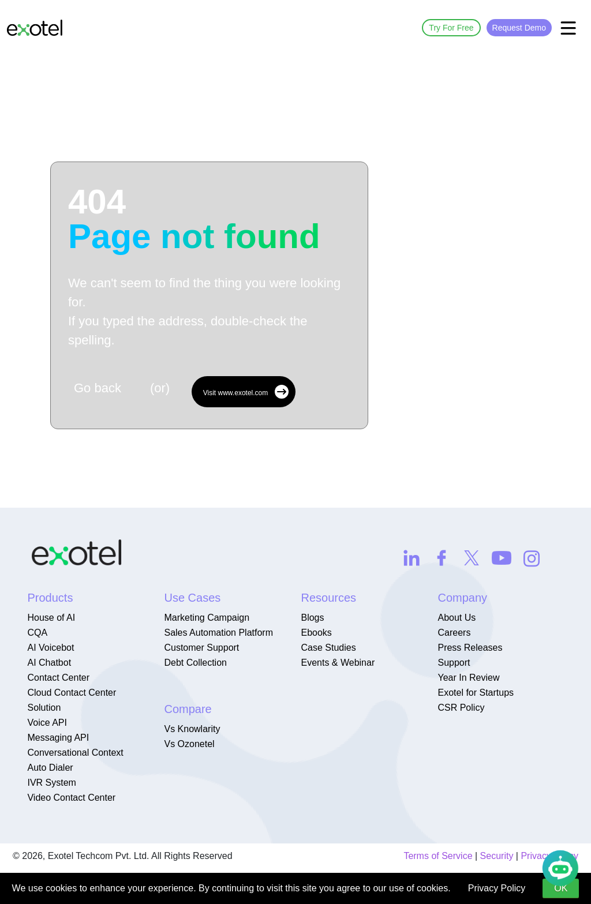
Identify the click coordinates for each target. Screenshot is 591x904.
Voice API (47, 722)
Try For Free (451, 27)
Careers (453, 632)
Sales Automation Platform (218, 632)
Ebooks (316, 632)
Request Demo (519, 27)
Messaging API (58, 737)
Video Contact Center (71, 797)
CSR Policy (460, 707)
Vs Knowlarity (192, 729)
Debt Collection (195, 662)
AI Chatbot (49, 662)
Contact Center (58, 677)
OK (560, 888)
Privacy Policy (497, 888)
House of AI (51, 617)
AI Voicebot (50, 647)
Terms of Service (437, 856)
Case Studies (328, 647)
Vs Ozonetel (189, 744)
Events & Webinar (338, 662)
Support (453, 662)
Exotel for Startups (475, 692)
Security (497, 856)
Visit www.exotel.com (246, 392)
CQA (37, 632)
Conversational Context (75, 752)
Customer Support (201, 647)
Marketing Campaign (206, 617)
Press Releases (469, 647)
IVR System (51, 782)
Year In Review (468, 677)
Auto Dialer (50, 767)
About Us (456, 617)
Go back (97, 388)
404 (194, 219)
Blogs (312, 617)
